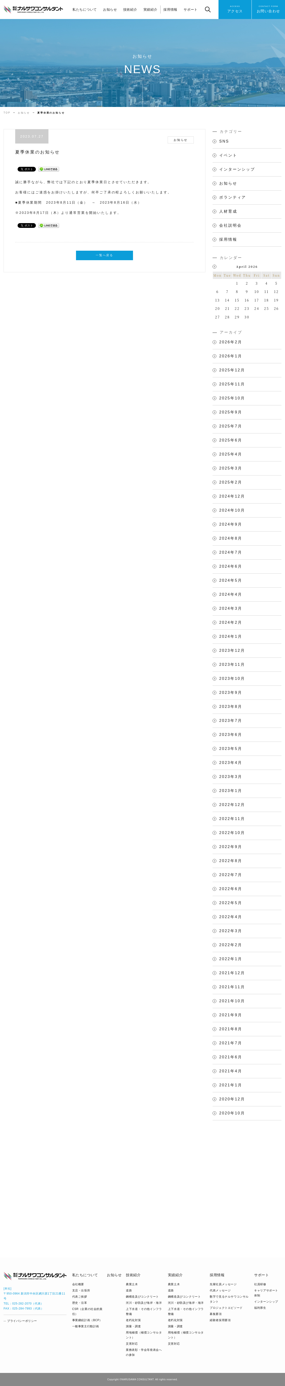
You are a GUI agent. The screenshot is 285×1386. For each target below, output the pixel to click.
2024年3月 (230, 608)
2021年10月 (232, 1001)
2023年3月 (230, 777)
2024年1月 (230, 636)
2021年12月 (232, 973)
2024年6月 (230, 566)
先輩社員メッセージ (223, 1284)
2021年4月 (230, 1071)
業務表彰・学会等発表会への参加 (144, 1352)
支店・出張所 (81, 1290)
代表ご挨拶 (79, 1296)
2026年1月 (230, 356)
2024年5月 (230, 580)
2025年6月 (230, 440)
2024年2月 (230, 622)
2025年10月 (232, 398)
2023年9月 (230, 693)
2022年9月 (230, 847)
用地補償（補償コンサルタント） (144, 1335)
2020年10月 (232, 1113)
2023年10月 (232, 678)
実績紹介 (150, 9)
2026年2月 (230, 342)
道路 (129, 1290)
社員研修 (260, 1284)
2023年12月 (232, 650)
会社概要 (78, 1284)
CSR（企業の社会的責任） (87, 1311)
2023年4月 (230, 763)
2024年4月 (230, 594)
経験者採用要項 (220, 1320)
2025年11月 (232, 384)
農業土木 (132, 1284)
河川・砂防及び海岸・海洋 (144, 1302)
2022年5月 (230, 903)
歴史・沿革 (79, 1302)
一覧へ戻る (104, 255)
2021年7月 (230, 1043)
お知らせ (110, 9)
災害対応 (132, 1343)
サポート (191, 9)
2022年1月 (230, 959)
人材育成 (228, 211)
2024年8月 (230, 538)
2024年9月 (230, 524)
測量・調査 (133, 1326)
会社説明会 (230, 225)
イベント (228, 155)
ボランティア (232, 197)
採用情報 (170, 9)
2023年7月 (230, 721)
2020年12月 (232, 1099)
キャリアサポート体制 (266, 1293)
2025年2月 (230, 482)
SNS (224, 141)
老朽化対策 (133, 1320)
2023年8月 (230, 707)
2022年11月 (232, 819)
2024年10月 (232, 510)
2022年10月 (232, 833)
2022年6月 (230, 889)
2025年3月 (230, 468)
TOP (7, 112)
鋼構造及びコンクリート (142, 1296)
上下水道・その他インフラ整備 (144, 1311)
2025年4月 (230, 454)
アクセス (235, 9)
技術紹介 (130, 9)
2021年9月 (230, 1015)
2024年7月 (230, 552)
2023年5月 (230, 749)
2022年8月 (230, 861)
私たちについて (84, 9)
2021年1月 (230, 1085)
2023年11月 (232, 664)
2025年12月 (232, 370)
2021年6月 (230, 1057)
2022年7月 (230, 875)
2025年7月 (230, 426)
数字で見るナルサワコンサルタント (229, 1299)
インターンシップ (237, 169)
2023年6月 (230, 735)
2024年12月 (232, 496)
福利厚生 (260, 1307)
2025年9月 (230, 412)
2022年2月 (230, 945)
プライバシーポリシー (22, 1321)
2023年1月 (230, 791)
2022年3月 (230, 931)
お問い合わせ (268, 9)
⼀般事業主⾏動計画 (85, 1326)
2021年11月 (232, 987)
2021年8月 (230, 1029)
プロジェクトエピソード (226, 1307)
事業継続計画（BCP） (87, 1320)
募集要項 (216, 1314)
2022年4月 (230, 917)
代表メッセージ (220, 1290)
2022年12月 (232, 805)
